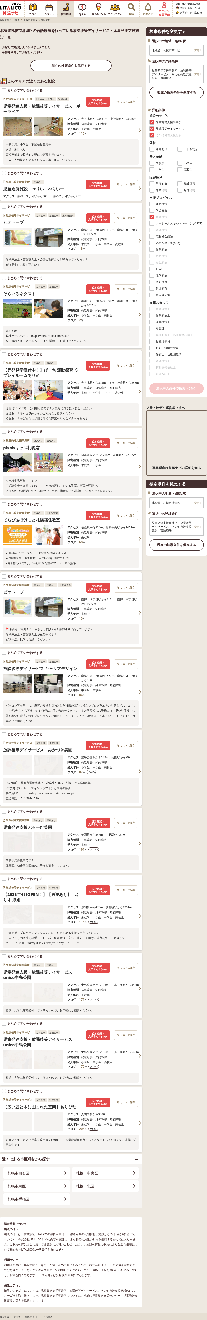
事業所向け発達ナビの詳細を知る (176, 468)
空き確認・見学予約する (98, 101)
